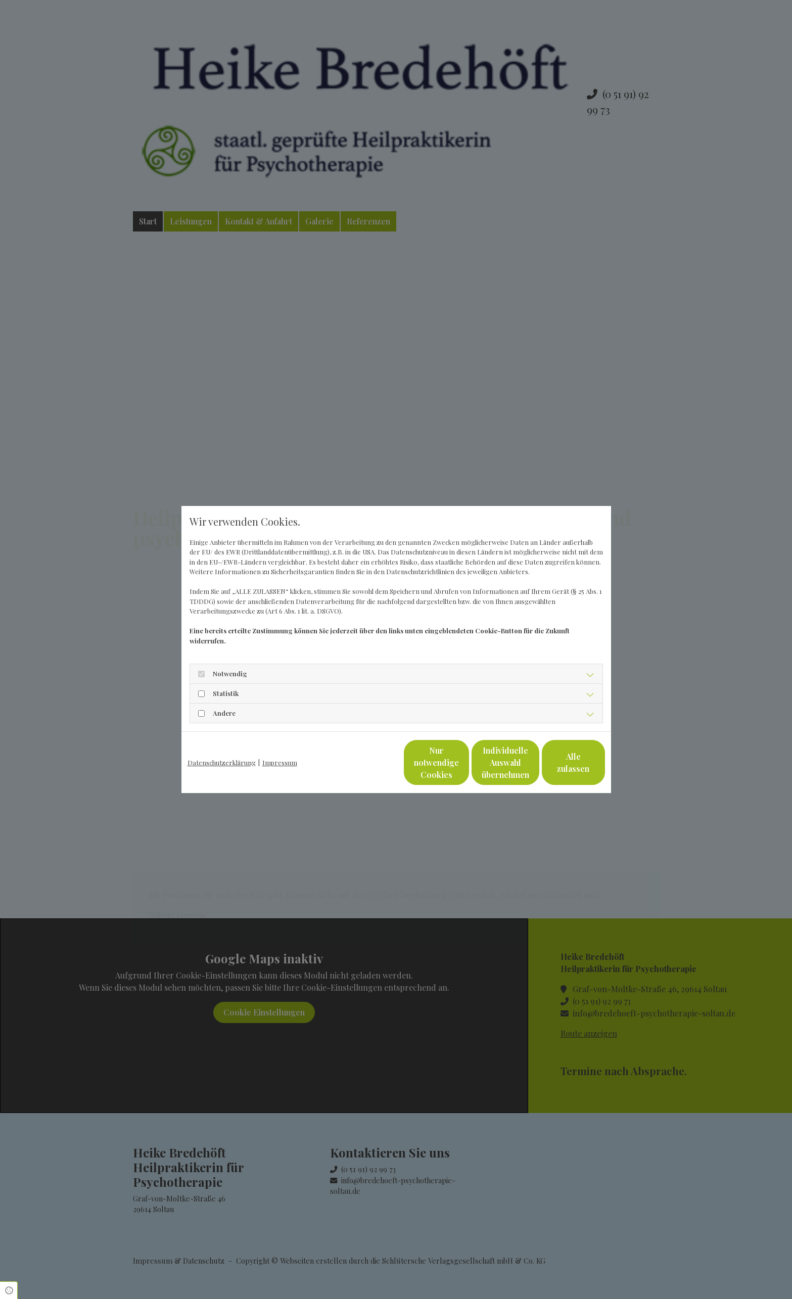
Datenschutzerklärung (222, 762)
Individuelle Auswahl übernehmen (462, 762)
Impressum (279, 762)
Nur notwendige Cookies (366, 762)
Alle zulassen (558, 762)
